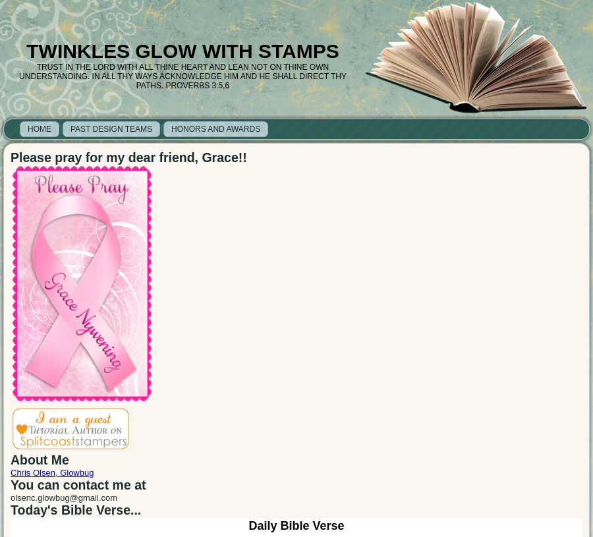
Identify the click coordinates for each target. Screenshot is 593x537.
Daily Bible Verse (296, 525)
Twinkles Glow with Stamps (182, 51)
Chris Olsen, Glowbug (52, 473)
